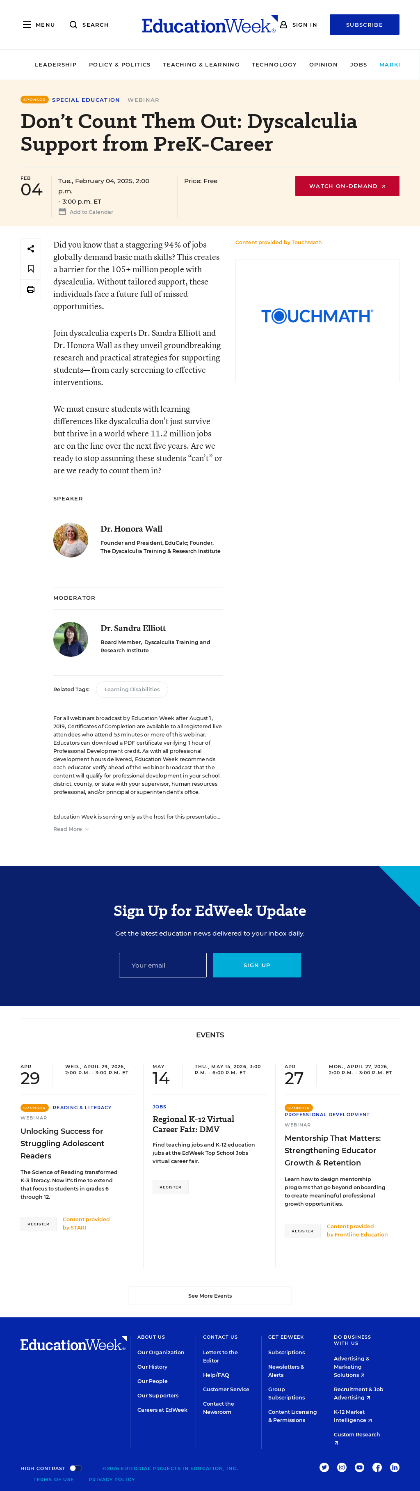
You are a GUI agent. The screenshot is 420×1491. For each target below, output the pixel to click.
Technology (249, 64)
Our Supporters (157, 1395)
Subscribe (364, 24)
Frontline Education (361, 1235)
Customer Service (226, 1389)
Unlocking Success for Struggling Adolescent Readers (63, 1144)
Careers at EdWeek (162, 1410)
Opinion (298, 64)
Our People (152, 1381)
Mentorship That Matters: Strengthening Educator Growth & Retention (333, 1151)
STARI (78, 1228)
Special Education (86, 100)
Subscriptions (286, 1352)
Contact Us (220, 1337)
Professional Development (327, 1114)
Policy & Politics (95, 64)
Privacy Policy (112, 1479)
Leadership (31, 64)
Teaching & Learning (176, 64)
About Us (151, 1337)
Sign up (257, 965)
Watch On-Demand (347, 186)
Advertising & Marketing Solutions (352, 1367)
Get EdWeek (286, 1337)
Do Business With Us (352, 1340)
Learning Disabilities (132, 689)
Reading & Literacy (82, 1107)
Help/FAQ (216, 1375)
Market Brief (382, 64)
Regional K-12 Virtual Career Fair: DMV (193, 1124)
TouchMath (307, 242)
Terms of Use (54, 1479)
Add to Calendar (84, 213)
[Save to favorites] (31, 269)
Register (38, 1224)
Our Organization (161, 1352)
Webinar (144, 99)
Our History (152, 1367)
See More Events (210, 1296)
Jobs (333, 64)
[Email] (163, 965)
